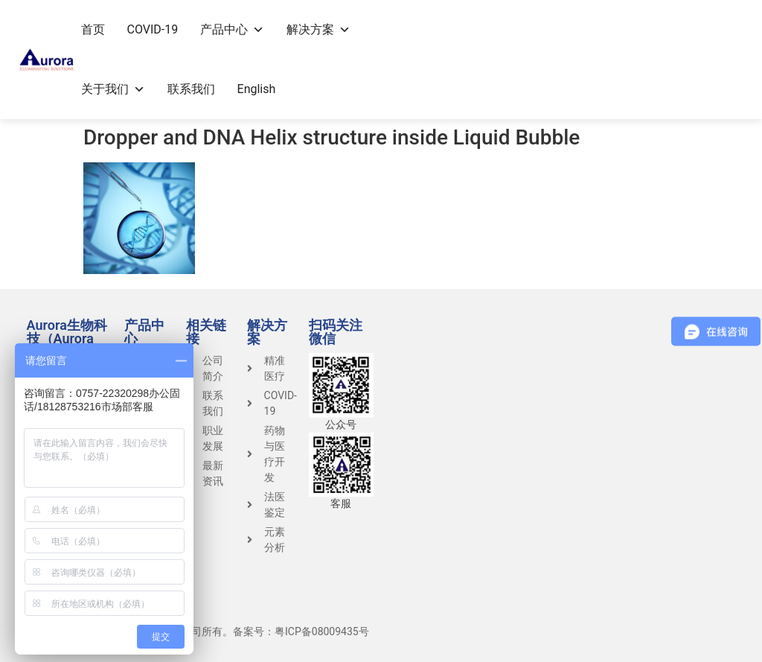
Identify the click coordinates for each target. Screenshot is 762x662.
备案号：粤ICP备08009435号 (301, 631)
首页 (93, 29)
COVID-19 (153, 29)
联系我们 (191, 89)
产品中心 (232, 29)
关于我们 (113, 89)
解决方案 (318, 29)
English (256, 89)
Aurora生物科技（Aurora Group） (67, 338)
